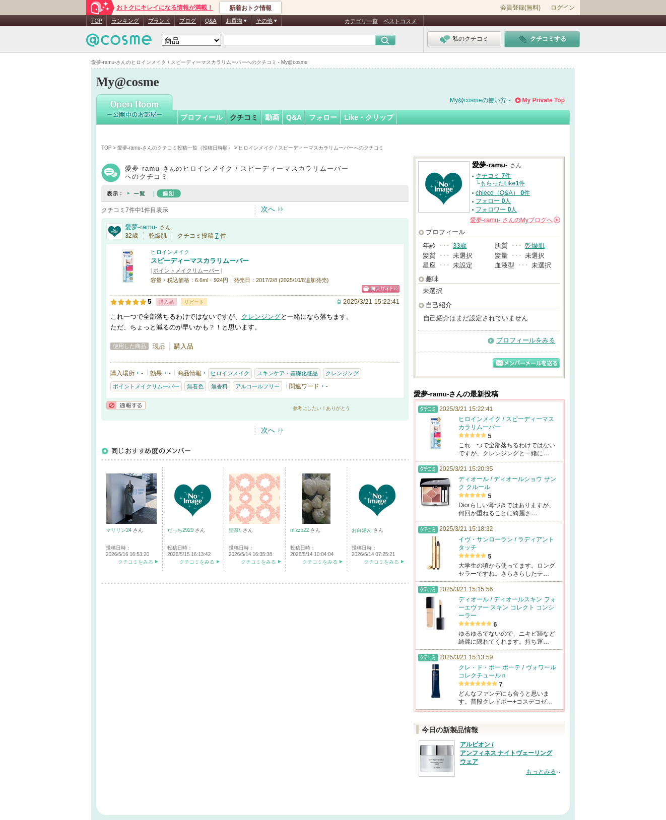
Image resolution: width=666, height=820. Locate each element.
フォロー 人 (493, 200)
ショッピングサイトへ (380, 289)
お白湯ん (362, 530)
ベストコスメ (400, 21)
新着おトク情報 (250, 8)
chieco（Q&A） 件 (503, 192)
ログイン (563, 7)
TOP (96, 21)
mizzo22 (300, 530)
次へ (268, 209)
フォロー (323, 117)
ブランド (159, 21)
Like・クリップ (368, 117)
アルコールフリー (257, 386)
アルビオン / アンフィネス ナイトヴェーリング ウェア (506, 753)
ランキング (125, 21)
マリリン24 (119, 530)
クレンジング (261, 316)
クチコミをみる (135, 562)
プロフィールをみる (525, 340)
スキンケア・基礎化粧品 (287, 373)
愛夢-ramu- (141, 227)
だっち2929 (181, 530)
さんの (515, 220)
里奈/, (236, 530)
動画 (272, 117)
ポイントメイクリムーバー (186, 270)
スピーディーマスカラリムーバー (200, 260)
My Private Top (543, 100)
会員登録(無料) (520, 7)
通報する (126, 405)
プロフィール (201, 117)
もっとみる (541, 771)
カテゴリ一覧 (361, 21)
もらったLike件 (502, 183)
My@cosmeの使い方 (478, 100)
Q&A (211, 21)
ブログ (187, 21)
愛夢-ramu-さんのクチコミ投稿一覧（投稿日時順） (175, 148)
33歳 (460, 245)
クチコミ (244, 117)
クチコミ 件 (493, 175)
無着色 (195, 386)
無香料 (219, 386)
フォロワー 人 (496, 209)
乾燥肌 (535, 245)
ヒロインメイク (170, 252)
